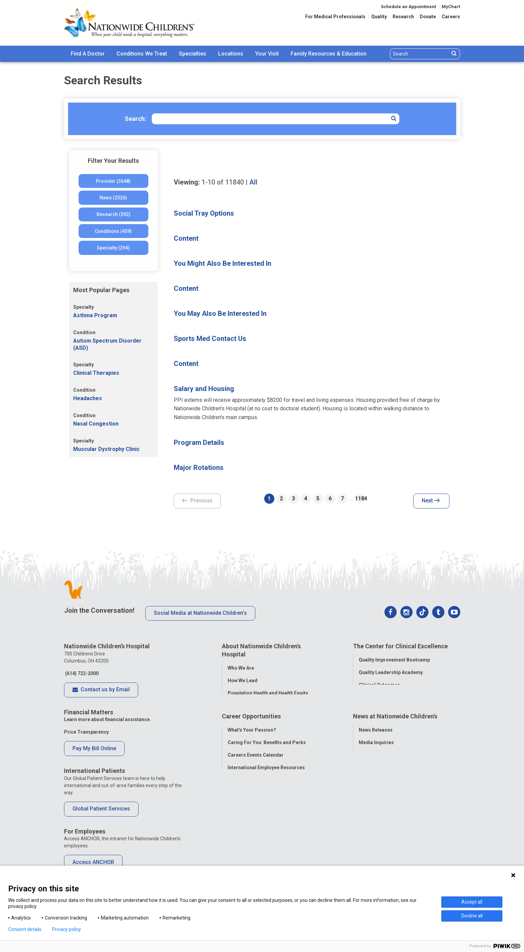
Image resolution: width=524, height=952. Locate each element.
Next (431, 501)
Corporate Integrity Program (260, 704)
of (223, 182)
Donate (428, 16)
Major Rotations (199, 467)
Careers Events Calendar (256, 776)
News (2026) (113, 197)
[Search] (420, 53)
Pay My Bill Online (94, 748)
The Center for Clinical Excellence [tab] (400, 646)
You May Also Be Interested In (220, 313)
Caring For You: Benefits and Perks (267, 763)
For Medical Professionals (335, 16)
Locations (230, 53)
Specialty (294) (113, 248)
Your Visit (267, 53)
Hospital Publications (383, 789)
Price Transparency (86, 732)
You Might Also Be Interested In (222, 263)
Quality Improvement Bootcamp (394, 659)
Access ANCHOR (93, 862)
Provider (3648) (113, 181)
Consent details (24, 929)
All (253, 182)
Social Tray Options (204, 213)
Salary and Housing (204, 389)
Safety (366, 696)
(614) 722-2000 (81, 673)
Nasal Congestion (96, 423)
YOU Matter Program (251, 801)
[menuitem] (87, 53)
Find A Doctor (88, 53)
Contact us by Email (101, 690)
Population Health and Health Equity (268, 692)
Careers (451, 16)
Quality (379, 16)
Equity (366, 709)
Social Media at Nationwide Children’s (200, 613)
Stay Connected (376, 776)
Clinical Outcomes (379, 684)
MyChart (451, 6)
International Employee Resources (266, 789)
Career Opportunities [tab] (251, 738)
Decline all (472, 915)
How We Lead (242, 679)
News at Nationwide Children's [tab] (395, 738)
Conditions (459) (113, 231)
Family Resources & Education (328, 53)
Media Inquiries (376, 763)
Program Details (199, 442)
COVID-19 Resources (251, 826)
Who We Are (241, 667)
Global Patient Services (101, 808)
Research (403, 16)
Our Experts (372, 801)
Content (186, 238)
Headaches (87, 398)
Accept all (471, 902)
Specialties (192, 53)
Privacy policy (66, 929)
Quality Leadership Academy (391, 671)
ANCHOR (237, 814)
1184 (360, 498)
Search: (135, 118)
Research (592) (113, 214)
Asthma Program (95, 315)
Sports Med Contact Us (210, 338)
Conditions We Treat (142, 53)
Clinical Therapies (96, 373)
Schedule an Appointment (408, 6)
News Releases (376, 751)
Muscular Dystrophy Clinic (106, 449)
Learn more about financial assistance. (107, 719)
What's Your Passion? (252, 751)
